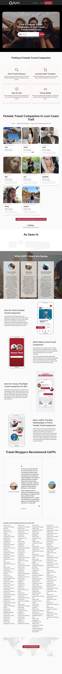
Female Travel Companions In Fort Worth (51, 572)
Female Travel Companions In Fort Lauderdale (22, 610)
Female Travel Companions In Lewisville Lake (38, 596)
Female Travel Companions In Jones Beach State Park (37, 578)
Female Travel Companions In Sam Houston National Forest (9, 577)
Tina (6, 147)
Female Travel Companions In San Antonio (22, 538)
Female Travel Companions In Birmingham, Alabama (8, 610)
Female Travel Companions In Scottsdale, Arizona (36, 620)
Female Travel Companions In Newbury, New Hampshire (9, 594)
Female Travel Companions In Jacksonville (21, 569)
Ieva (25, 177)
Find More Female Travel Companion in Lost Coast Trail (31, 219)
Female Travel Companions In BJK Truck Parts (52, 567)
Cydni (44, 147)
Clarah (26, 147)
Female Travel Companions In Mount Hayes (23, 590)
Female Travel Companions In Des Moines (36, 538)
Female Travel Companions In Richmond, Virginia (36, 591)
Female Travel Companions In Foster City (52, 591)
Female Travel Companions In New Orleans (36, 601)
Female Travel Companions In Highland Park (23, 601)
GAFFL (13, 123)
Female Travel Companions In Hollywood (21, 619)
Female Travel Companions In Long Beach (51, 552)
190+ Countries (26, 37)
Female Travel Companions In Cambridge (35, 570)
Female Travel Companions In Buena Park (37, 543)
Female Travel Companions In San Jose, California (9, 548)
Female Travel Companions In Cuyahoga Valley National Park (52, 548)
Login (41, 3)
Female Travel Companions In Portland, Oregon (9, 606)
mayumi (26, 206)
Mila (6, 177)
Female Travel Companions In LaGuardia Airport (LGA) (24, 606)
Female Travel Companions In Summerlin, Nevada (51, 583)
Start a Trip (35, 3)
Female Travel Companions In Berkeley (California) (38, 565)
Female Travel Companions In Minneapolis (35, 533)
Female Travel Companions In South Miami (23, 561)
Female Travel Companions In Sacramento (21, 552)
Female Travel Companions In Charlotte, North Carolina (24, 548)
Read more (23, 508)
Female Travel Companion (23, 123)
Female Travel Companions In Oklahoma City (53, 617)
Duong (7, 206)
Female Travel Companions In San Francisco (7, 572)
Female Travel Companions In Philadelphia (21, 543)
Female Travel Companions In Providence (21, 585)
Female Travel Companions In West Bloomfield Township (37, 586)
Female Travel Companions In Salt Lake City (38, 551)
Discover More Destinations (31, 646)
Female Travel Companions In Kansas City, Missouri (23, 533)
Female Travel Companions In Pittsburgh (21, 580)
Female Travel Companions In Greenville (35, 606)
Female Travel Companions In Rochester (50, 543)
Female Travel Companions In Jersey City (8, 559)
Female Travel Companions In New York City (9, 564)
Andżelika (45, 177)
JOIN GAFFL (48, 3)
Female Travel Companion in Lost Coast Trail (31, 117)
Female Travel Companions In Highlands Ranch (38, 556)
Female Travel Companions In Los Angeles (7, 532)
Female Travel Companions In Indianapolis (6, 619)
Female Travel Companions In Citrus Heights (37, 561)
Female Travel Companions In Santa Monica (51, 599)
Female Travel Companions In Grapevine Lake (53, 604)
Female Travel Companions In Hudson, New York (9, 527)
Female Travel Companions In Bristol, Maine (52, 609)
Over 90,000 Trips (37, 37)
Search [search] (42, 34)
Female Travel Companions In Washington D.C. (7, 540)
